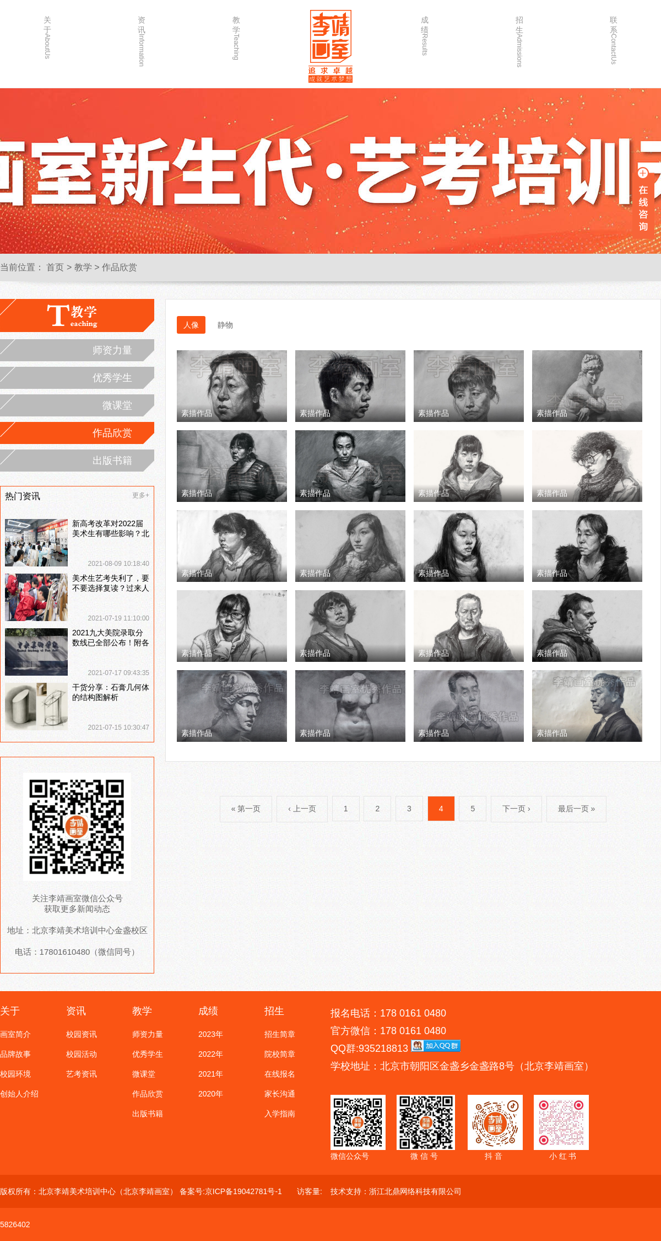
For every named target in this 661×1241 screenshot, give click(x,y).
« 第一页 (246, 808)
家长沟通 (279, 1093)
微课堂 (117, 405)
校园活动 (81, 1054)
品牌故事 (15, 1054)
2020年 (210, 1093)
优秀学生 (112, 377)
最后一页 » (576, 808)
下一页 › (516, 808)
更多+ (140, 495)
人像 (191, 324)
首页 (55, 267)
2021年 (210, 1073)
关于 (47, 36)
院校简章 (279, 1054)
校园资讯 (81, 1034)
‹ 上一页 (302, 808)
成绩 (425, 35)
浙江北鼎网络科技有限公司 (415, 1191)
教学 (236, 36)
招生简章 (279, 1034)
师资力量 (112, 350)
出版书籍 (112, 460)
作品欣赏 (119, 267)
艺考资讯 (81, 1073)
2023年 (210, 1034)
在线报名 (279, 1073)
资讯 (141, 36)
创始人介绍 (19, 1093)
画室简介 (15, 1034)
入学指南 (279, 1113)
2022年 (210, 1054)
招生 (519, 36)
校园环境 (15, 1073)
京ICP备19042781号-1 (243, 1191)
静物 (225, 324)
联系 (613, 36)
